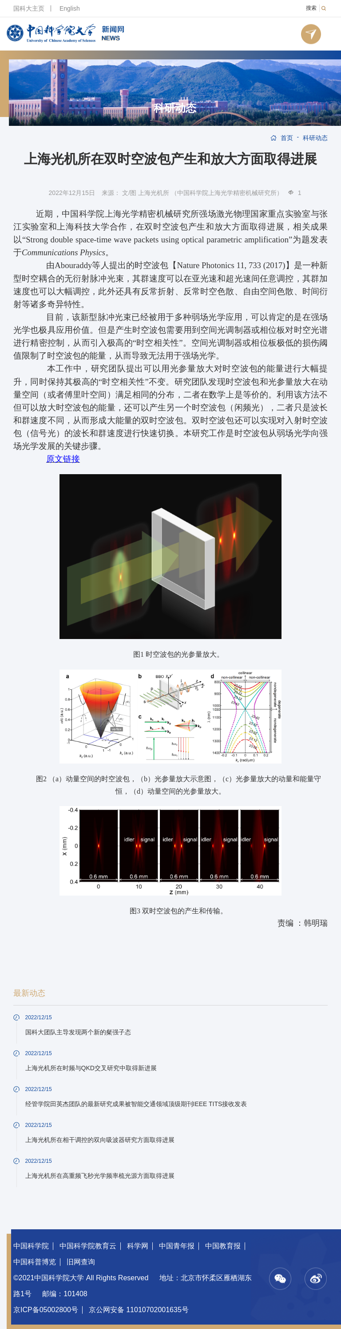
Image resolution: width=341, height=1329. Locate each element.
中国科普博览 (34, 1262)
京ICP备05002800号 (45, 1309)
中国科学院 (31, 1246)
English (69, 8)
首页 (287, 137)
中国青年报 (176, 1246)
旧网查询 (81, 1262)
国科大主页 (28, 8)
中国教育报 (223, 1246)
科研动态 (175, 108)
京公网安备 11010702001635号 (139, 1309)
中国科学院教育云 (87, 1246)
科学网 (137, 1246)
